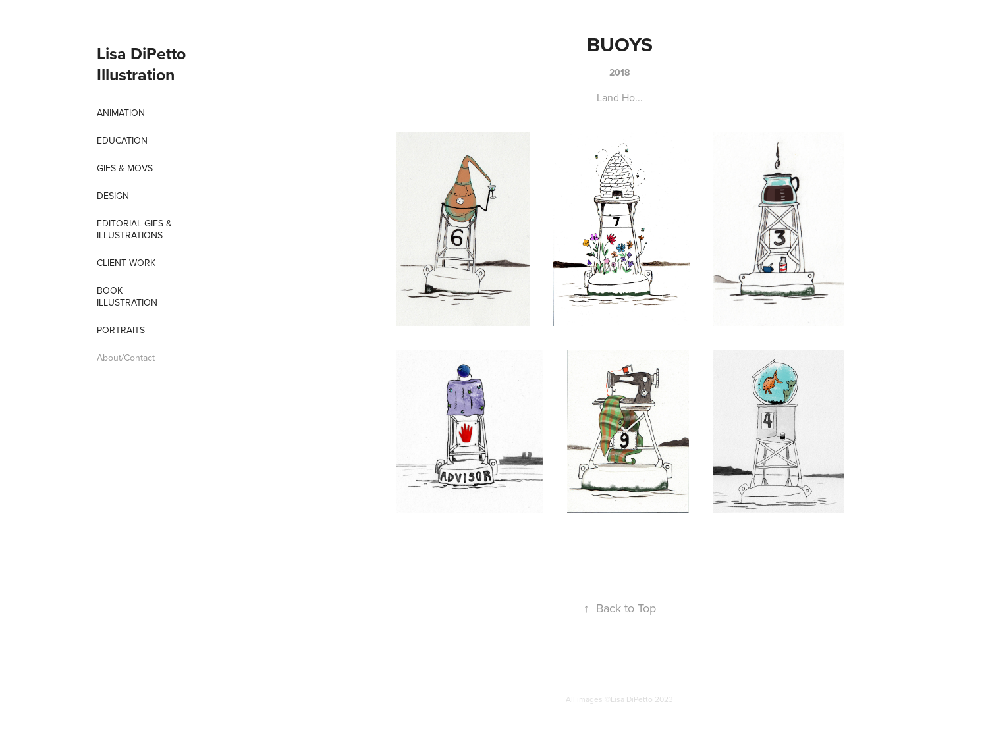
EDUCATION (122, 140)
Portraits (121, 329)
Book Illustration (127, 296)
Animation (121, 112)
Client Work (126, 262)
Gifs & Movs (125, 167)
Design (113, 195)
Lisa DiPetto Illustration (143, 63)
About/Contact (126, 357)
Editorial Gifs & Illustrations (134, 229)
